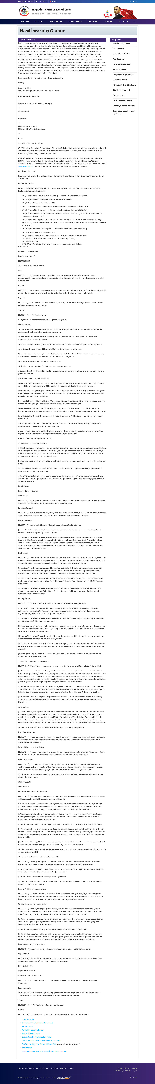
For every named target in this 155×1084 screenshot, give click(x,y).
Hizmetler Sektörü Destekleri (124, 85)
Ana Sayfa (25, 22)
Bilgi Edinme (22, 1068)
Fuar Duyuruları (119, 59)
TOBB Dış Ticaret (120, 69)
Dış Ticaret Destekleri (121, 64)
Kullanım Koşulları (33, 1068)
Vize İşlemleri (118, 49)
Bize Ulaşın (123, 22)
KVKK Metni (63, 1068)
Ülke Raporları (118, 95)
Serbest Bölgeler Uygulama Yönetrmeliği (36, 1037)
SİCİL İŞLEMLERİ (56, 22)
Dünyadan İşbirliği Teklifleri (123, 75)
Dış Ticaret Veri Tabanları (123, 101)
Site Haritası (54, 1068)
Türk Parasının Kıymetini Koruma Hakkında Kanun (39, 1044)
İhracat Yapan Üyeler (121, 54)
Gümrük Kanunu (27, 1026)
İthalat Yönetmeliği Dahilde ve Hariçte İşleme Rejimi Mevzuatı (44, 1051)
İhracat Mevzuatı (28, 1019)
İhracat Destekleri (120, 80)
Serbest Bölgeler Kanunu (31, 1034)
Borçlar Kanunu (27, 1048)
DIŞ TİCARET (93, 22)
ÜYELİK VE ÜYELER (75, 22)
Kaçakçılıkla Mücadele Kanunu (32, 1030)
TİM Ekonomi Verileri (121, 90)
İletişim (71, 1068)
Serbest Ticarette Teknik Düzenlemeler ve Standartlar (41, 1041)
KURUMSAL (39, 22)
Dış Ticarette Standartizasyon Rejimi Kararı (37, 1023)
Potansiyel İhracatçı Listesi (124, 106)
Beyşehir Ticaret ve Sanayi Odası (32, 1078)
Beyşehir (108, 22)
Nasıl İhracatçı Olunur (121, 43)
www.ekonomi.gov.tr (26, 166)
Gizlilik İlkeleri (45, 1068)
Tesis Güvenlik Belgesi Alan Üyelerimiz (124, 112)
